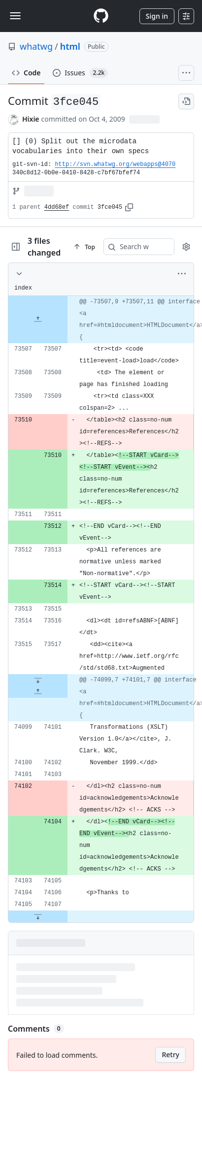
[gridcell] (101, 319)
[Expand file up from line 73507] (37, 319)
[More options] (182, 274)
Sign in (157, 16)
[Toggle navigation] (15, 15)
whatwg (36, 46)
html (70, 46)
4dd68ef (56, 207)
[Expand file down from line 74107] (37, 916)
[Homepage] (101, 16)
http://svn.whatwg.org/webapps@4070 (115, 164)
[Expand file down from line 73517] (37, 680)
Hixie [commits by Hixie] (30, 119)
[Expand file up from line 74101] (37, 692)
